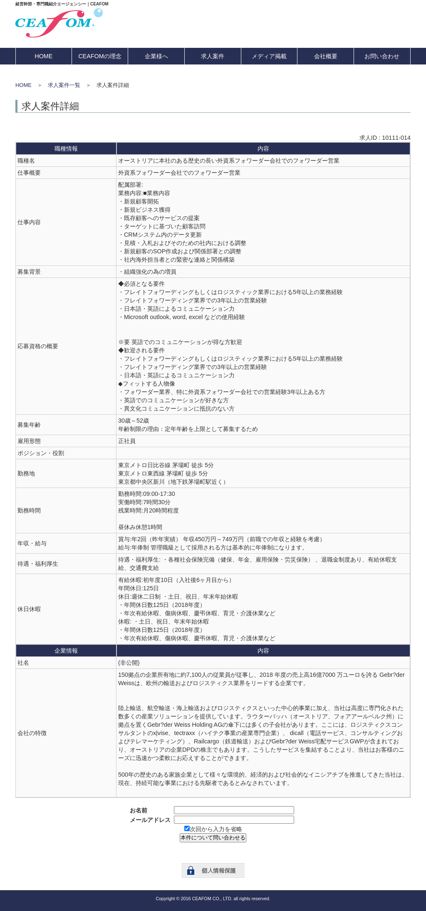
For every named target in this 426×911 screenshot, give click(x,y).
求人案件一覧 (64, 85)
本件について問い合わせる (213, 837)
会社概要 (325, 56)
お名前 (138, 810)
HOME (43, 56)
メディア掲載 (269, 56)
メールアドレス (150, 820)
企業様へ (156, 56)
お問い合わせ (381, 56)
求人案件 (212, 56)
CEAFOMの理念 (99, 56)
